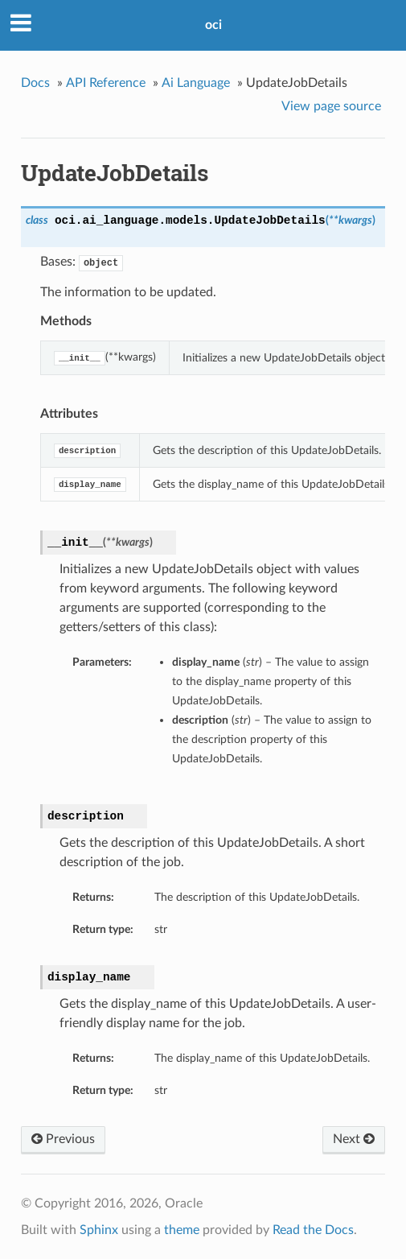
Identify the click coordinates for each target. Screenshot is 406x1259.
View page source (331, 106)
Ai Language (196, 82)
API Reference (106, 82)
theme (181, 1230)
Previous (63, 1139)
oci (213, 25)
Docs (35, 82)
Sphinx (99, 1230)
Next (354, 1139)
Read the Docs (313, 1230)
